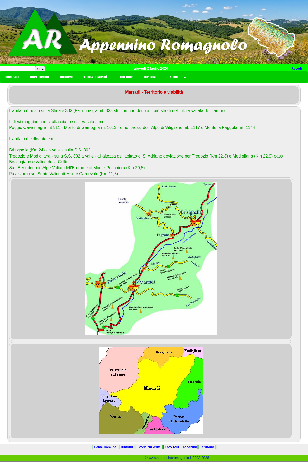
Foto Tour (126, 77)
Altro (176, 77)
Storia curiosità (95, 77)
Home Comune (39, 77)
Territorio (207, 447)
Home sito (12, 77)
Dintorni (66, 77)
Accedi (296, 68)
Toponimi (150, 77)
